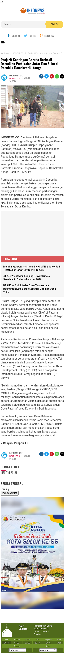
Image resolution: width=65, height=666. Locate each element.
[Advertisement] (27, 233)
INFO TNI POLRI (15, 78)
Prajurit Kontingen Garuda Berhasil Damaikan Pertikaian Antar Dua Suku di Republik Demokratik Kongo (29, 64)
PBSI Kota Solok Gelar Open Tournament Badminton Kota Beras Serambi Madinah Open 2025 (29, 288)
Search (54, 24)
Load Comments (9, 493)
